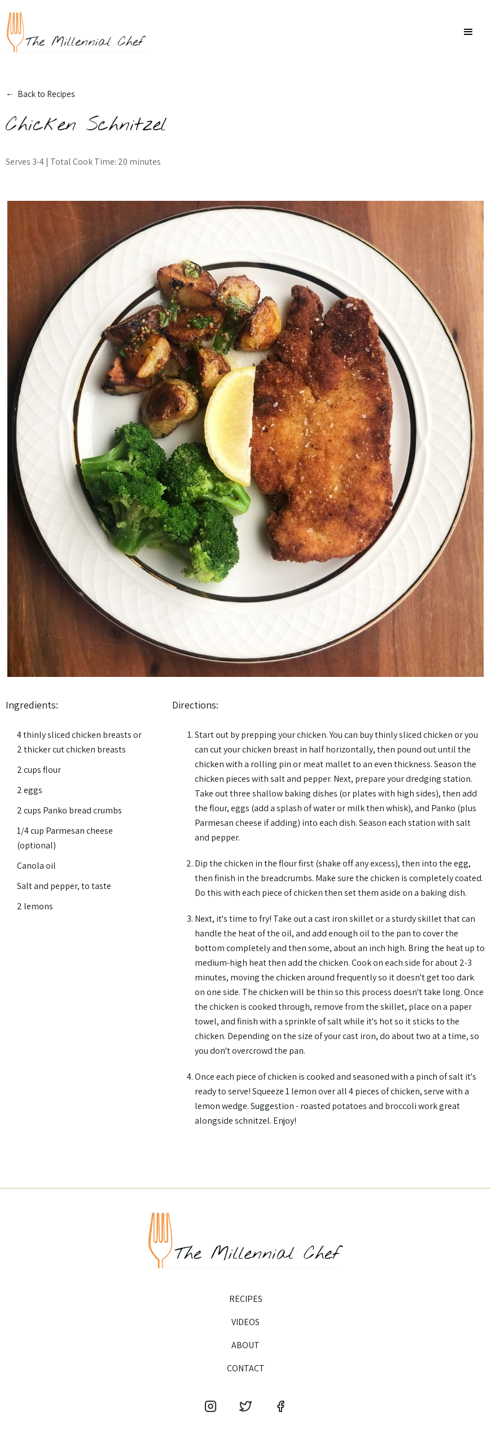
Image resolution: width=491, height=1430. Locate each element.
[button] (468, 32)
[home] (76, 32)
